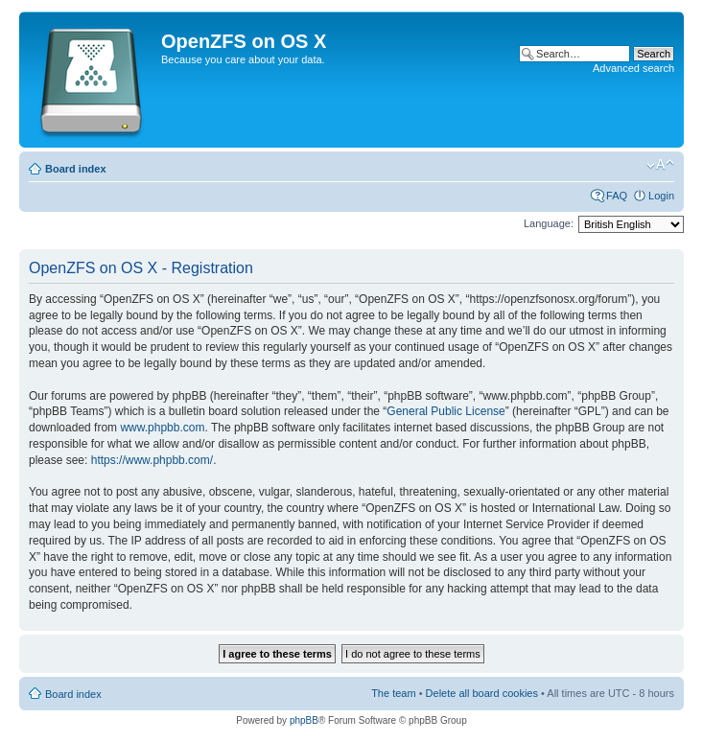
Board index (75, 168)
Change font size (660, 165)
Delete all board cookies (482, 693)
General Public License (445, 411)
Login (661, 195)
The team (393, 693)
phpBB (304, 720)
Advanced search (633, 68)
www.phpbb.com (162, 427)
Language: (549, 223)
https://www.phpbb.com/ (152, 460)
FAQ (616, 195)
